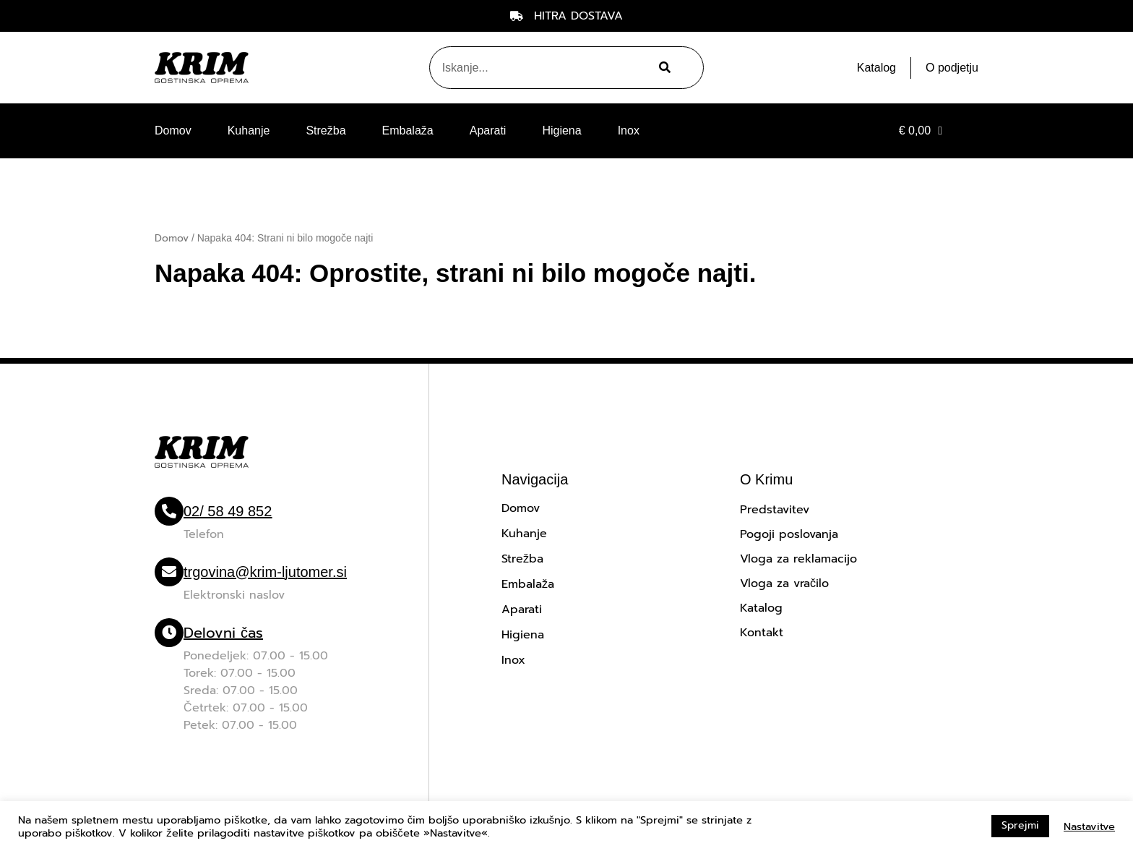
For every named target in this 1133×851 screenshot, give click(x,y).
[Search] (663, 67)
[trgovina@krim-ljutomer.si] (169, 571)
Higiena (561, 130)
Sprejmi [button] (1020, 825)
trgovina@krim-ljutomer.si (265, 572)
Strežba (325, 130)
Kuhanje (249, 130)
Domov (173, 130)
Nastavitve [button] (1089, 826)
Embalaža (408, 130)
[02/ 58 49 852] (169, 511)
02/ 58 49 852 (228, 511)
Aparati (488, 130)
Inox (628, 130)
